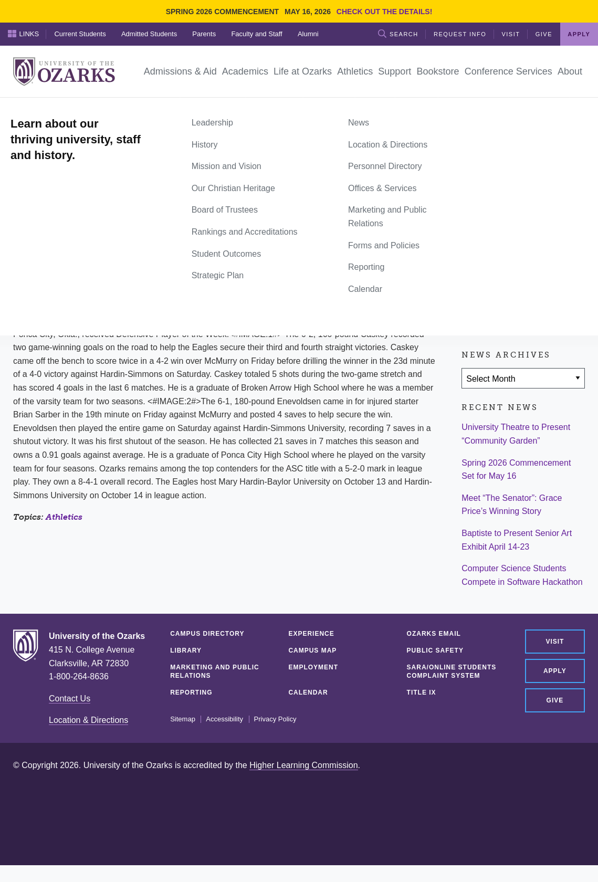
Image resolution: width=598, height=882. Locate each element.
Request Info (460, 34)
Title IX (421, 692)
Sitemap (182, 719)
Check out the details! (385, 11)
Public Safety (435, 650)
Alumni (308, 34)
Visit (510, 34)
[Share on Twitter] (505, 264)
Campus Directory (207, 633)
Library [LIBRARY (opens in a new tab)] (186, 650)
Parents (204, 34)
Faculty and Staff (256, 34)
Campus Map (312, 650)
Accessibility (224, 719)
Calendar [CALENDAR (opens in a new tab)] (308, 692)
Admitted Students (149, 34)
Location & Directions (88, 720)
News (52, 109)
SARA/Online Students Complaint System (452, 671)
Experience (311, 633)
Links (23, 33)
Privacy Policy (275, 719)
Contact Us (69, 698)
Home (24, 109)
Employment (313, 667)
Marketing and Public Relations (214, 671)
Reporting (191, 692)
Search (398, 33)
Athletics (64, 517)
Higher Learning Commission (303, 765)
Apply (579, 34)
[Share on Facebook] (474, 264)
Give (544, 34)
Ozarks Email (434, 633)
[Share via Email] (536, 264)
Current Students (80, 34)
